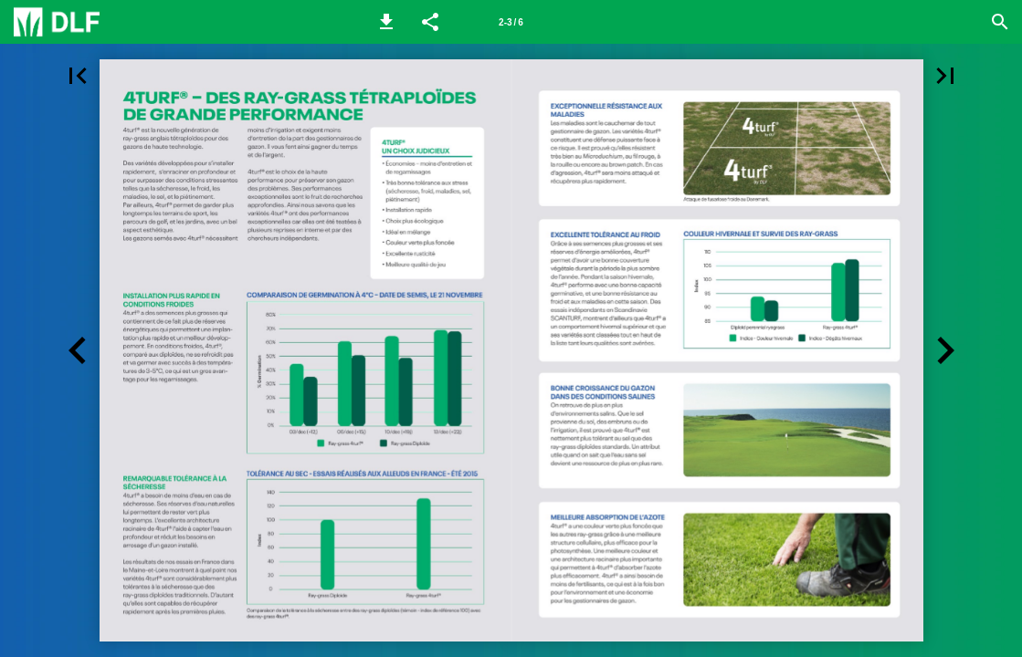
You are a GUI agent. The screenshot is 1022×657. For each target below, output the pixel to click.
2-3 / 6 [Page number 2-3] (511, 22)
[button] (386, 22)
